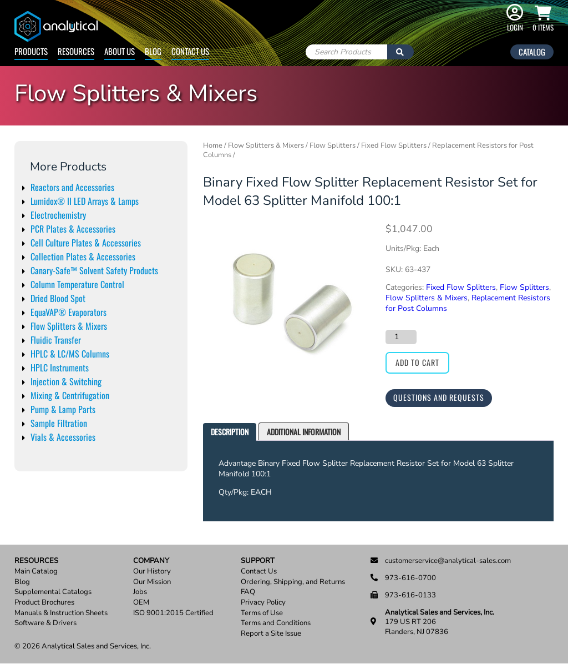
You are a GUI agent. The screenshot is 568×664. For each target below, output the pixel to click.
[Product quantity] (401, 337)
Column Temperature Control (77, 284)
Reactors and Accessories (72, 187)
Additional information (304, 431)
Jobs (140, 592)
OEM (141, 602)
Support (258, 561)
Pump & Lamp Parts (63, 409)
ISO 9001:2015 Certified (173, 613)
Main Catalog (36, 571)
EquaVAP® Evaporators (68, 312)
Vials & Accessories (63, 437)
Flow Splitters (333, 145)
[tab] (229, 432)
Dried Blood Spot (58, 298)
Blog (153, 51)
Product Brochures (44, 602)
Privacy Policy (263, 602)
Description (229, 431)
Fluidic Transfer (56, 339)
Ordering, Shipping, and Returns (293, 582)
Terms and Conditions (276, 623)
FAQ (248, 592)
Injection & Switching (66, 381)
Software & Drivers (45, 623)
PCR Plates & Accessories (73, 228)
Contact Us (190, 51)
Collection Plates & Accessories (83, 256)
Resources (76, 51)
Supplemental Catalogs (53, 592)
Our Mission (152, 582)
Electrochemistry (58, 215)
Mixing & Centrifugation (70, 395)
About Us (119, 51)
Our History (152, 571)
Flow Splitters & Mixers (69, 326)
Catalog (532, 52)
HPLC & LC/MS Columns (70, 353)
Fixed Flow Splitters (394, 145)
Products (31, 51)
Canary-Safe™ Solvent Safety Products (94, 270)
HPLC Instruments (60, 367)
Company (151, 561)
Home (212, 145)
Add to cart (417, 362)
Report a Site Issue (271, 633)
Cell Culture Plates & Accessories (86, 242)
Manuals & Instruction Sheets (61, 613)
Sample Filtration (59, 423)
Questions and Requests (438, 397)
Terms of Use (262, 613)
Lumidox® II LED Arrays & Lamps (85, 201)
